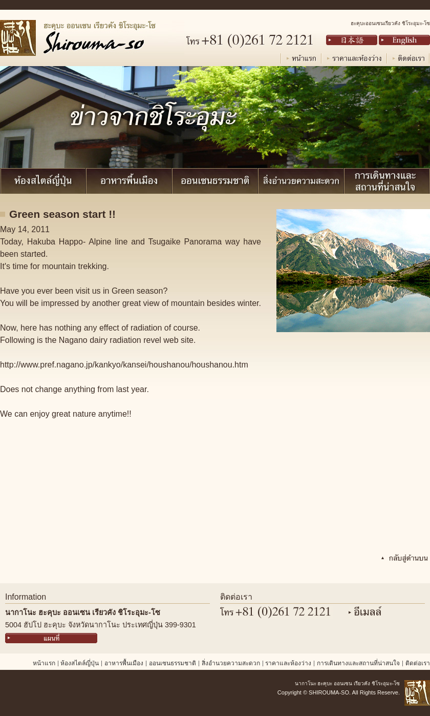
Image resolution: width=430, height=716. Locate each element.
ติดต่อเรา (417, 663)
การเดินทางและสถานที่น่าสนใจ (358, 663)
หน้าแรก (44, 663)
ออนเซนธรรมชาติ (172, 663)
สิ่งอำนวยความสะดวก (231, 663)
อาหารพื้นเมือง (123, 663)
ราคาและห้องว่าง (288, 663)
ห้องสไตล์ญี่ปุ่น (79, 663)
